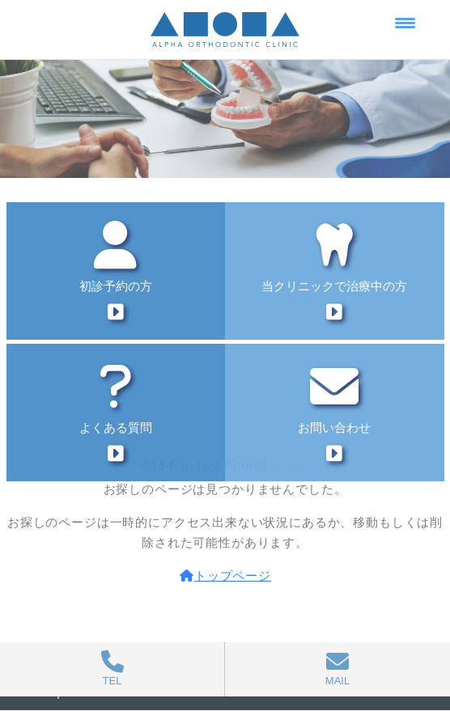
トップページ (225, 575)
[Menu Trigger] (405, 22)
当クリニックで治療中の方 (335, 271)
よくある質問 (115, 412)
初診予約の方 (115, 271)
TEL (112, 668)
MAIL (337, 668)
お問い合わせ (335, 412)
